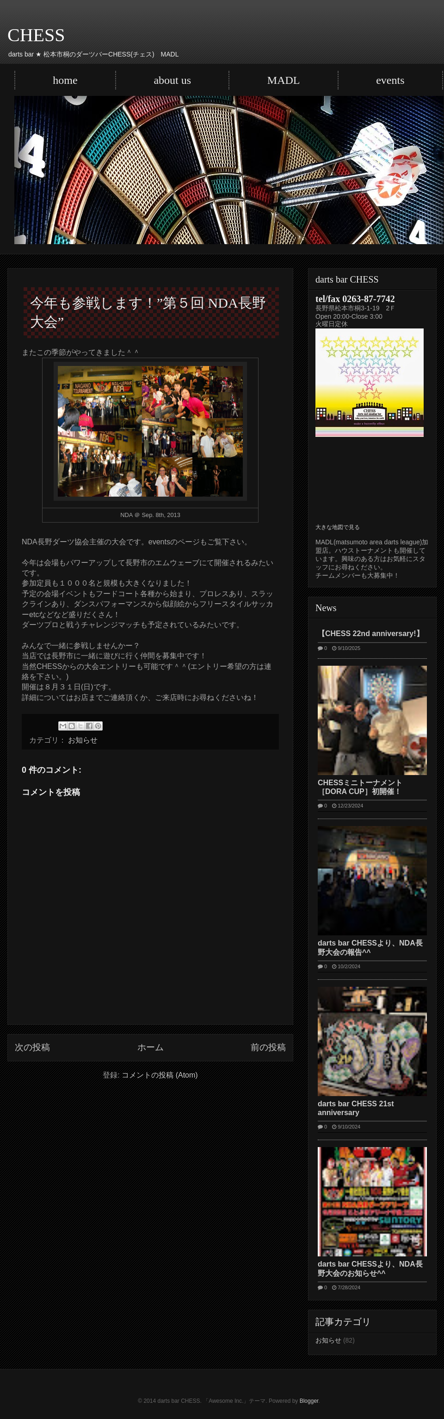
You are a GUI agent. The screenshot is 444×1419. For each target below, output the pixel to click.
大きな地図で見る (337, 527)
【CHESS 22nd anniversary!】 (371, 633)
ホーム (150, 1047)
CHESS (36, 35)
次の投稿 (32, 1047)
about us (172, 80)
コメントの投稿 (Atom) (159, 1075)
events (390, 80)
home (65, 80)
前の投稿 (268, 1047)
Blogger (309, 1401)
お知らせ (83, 740)
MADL (283, 80)
